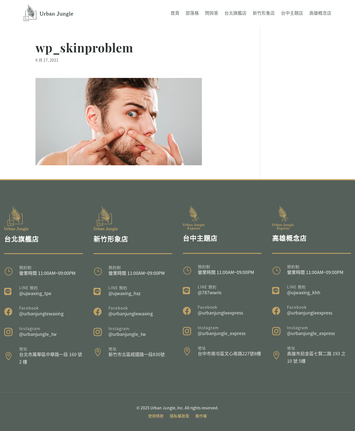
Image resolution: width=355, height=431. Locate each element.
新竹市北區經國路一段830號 (136, 354)
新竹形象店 (264, 12)
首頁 (175, 12)
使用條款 (156, 416)
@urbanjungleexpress (220, 312)
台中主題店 (292, 12)
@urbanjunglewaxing (41, 313)
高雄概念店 (320, 12)
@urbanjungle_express (221, 333)
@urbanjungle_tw (38, 334)
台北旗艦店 (235, 12)
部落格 (192, 12)
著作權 (201, 416)
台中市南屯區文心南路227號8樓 (229, 353)
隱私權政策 (179, 416)
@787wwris (209, 292)
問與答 (211, 12)
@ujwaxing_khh (303, 292)
